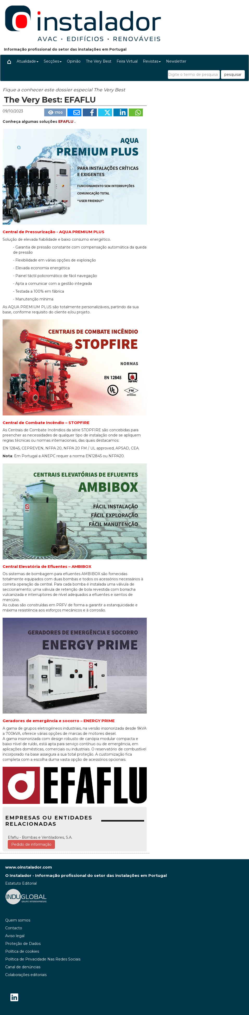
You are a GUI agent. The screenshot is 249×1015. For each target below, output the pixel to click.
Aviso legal (14, 935)
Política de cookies (22, 951)
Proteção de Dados (23, 943)
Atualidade (28, 61)
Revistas (152, 61)
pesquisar (232, 74)
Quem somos (17, 920)
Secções (53, 61)
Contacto (13, 928)
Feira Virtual (127, 61)
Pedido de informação (31, 844)
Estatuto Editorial (21, 883)
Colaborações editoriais (26, 974)
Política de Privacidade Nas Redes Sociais (42, 959)
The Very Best (98, 61)
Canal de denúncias (22, 967)
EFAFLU (66, 121)
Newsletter (176, 61)
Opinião (74, 61)
